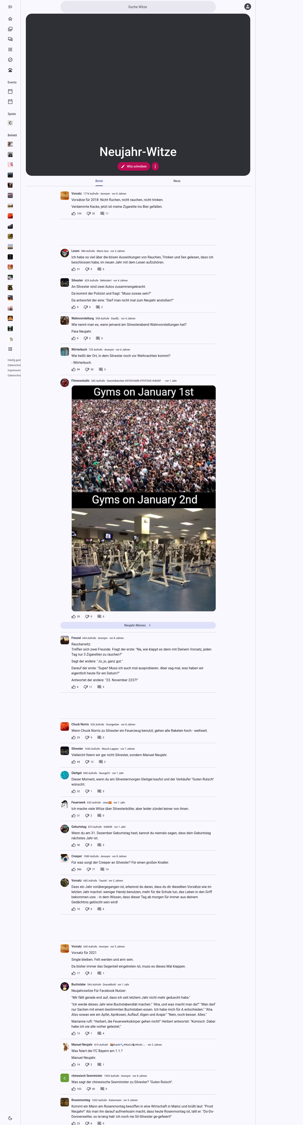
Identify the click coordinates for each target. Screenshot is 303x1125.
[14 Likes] (93, 1064)
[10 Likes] (93, 909)
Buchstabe (96, 984)
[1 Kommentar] (118, 973)
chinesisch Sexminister (104, 1075)
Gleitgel (94, 773)
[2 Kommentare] (116, 307)
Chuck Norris (97, 724)
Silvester (94, 280)
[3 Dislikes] (104, 338)
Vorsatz (94, 193)
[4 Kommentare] (118, 1033)
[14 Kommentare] (121, 869)
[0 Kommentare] (118, 269)
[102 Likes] (93, 1089)
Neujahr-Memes (155, 625)
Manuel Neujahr (99, 1044)
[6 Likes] (92, 687)
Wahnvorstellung (100, 318)
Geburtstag (96, 826)
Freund (93, 638)
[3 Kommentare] (119, 369)
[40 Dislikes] (108, 1089)
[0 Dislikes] (106, 616)
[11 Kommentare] (121, 213)
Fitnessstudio (98, 380)
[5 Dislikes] (106, 269)
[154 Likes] (93, 213)
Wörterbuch (96, 349)
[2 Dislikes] (106, 815)
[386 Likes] (93, 869)
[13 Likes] (93, 1033)
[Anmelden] (247, 6)
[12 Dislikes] (106, 761)
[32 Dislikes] (108, 213)
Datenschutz (15, 365)
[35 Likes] (93, 616)
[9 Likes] (92, 307)
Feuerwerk (96, 802)
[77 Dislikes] (108, 869)
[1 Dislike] (106, 791)
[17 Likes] (93, 973)
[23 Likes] (93, 737)
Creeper (94, 856)
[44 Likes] (93, 761)
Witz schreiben (151, 166)
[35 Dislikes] (106, 369)
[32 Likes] (93, 791)
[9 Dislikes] (104, 307)
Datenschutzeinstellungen (22, 370)
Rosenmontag (98, 1100)
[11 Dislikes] (105, 687)
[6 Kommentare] (118, 909)
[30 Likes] (93, 845)
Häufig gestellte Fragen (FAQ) (24, 360)
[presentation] (82, 195)
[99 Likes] (93, 369)
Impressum (31, 365)
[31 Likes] (93, 269)
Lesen (93, 251)
